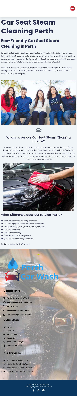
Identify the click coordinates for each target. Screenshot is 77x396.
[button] (72, 8)
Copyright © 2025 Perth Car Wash (38, 384)
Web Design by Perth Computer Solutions (38, 387)
